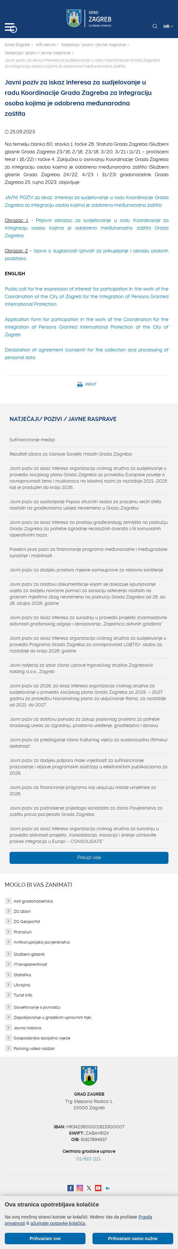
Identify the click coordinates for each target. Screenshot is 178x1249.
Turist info (23, 995)
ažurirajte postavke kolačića (58, 1223)
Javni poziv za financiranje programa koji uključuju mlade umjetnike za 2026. (83, 790)
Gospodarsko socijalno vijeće (42, 1038)
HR (168, 26)
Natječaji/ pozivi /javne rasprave (93, 44)
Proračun (23, 932)
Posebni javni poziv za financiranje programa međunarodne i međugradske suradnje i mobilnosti (88, 552)
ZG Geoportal (27, 921)
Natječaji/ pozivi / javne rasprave (37, 52)
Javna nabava (27, 1027)
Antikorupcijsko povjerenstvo (42, 942)
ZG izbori (22, 911)
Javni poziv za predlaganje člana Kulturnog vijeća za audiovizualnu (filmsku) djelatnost (89, 743)
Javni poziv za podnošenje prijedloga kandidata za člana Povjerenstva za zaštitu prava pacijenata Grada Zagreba (86, 811)
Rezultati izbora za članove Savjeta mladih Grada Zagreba (71, 454)
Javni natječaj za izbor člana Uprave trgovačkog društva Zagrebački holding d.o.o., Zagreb (81, 668)
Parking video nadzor (34, 1048)
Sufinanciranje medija (32, 439)
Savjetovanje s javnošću (37, 1007)
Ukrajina (22, 985)
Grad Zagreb (17, 44)
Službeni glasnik (29, 954)
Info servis (45, 44)
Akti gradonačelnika (33, 901)
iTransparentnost (30, 964)
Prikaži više (89, 857)
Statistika (22, 974)
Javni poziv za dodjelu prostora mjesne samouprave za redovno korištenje (86, 569)
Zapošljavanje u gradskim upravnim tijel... (53, 1017)
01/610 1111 (88, 1158)
